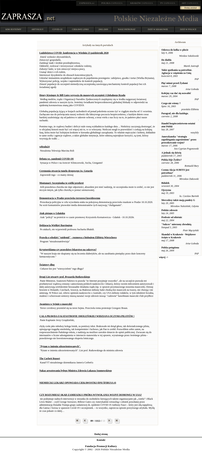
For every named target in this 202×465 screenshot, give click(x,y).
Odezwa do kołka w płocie (174, 49)
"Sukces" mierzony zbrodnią (176, 224)
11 (96, 420)
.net (87, 3)
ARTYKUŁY (38, 29)
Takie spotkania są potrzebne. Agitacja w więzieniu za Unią (176, 71)
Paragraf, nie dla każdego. (174, 113)
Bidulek (165, 183)
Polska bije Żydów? (171, 159)
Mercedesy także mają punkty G (178, 200)
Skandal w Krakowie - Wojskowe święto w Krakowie (178, 236)
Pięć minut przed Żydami (174, 83)
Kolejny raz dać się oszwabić (176, 93)
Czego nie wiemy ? (171, 103)
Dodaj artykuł (190, 7)
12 (99, 420)
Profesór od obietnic (171, 217)
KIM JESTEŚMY (13, 29)
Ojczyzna (166, 190)
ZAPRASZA (112, 3)
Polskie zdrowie (169, 210)
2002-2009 (103, 29)
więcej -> (163, 257)
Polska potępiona (170, 247)
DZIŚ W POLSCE (188, 29)
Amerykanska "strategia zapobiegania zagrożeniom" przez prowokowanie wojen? (178, 139)
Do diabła (166, 60)
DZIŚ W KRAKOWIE (158, 29)
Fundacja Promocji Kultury (101, 446)
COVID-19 (57, 29)
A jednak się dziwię (171, 152)
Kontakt (101, 440)
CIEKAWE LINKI (80, 29)
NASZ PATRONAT (127, 29)
